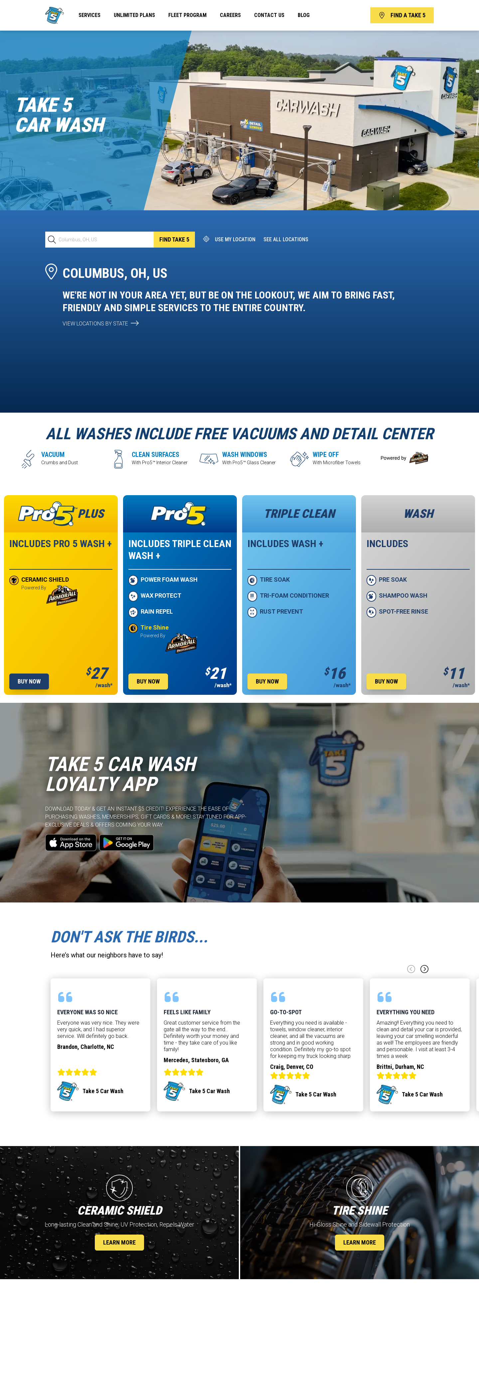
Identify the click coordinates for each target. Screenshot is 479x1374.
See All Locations (285, 239)
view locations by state (95, 323)
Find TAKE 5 (174, 239)
